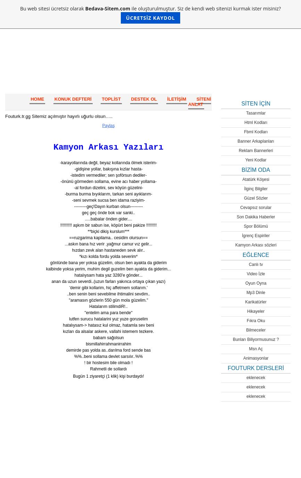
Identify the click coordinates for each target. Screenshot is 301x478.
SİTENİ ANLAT (199, 102)
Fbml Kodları (256, 131)
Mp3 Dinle (255, 292)
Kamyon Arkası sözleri (256, 245)
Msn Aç (255, 348)
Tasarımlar (256, 113)
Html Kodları (255, 122)
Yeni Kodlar (256, 160)
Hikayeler (256, 311)
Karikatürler (255, 302)
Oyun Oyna (256, 283)
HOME (37, 99)
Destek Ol (144, 99)
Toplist (111, 99)
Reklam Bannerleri (256, 150)
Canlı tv (256, 264)
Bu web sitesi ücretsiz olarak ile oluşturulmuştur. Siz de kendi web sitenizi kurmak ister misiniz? (150, 14)
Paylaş (108, 125)
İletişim (176, 99)
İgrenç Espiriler (256, 235)
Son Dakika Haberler (256, 217)
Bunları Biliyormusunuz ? (256, 339)
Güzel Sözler (256, 198)
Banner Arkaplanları (255, 141)
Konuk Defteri (73, 99)
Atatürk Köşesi (255, 179)
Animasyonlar (256, 358)
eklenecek (255, 377)
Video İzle (256, 273)
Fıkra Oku (256, 320)
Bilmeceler (256, 330)
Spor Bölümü (256, 226)
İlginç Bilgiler (255, 188)
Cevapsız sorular (255, 207)
